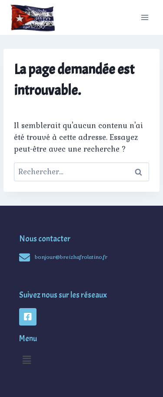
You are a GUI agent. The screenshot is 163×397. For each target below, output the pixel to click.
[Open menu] (144, 17)
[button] (26, 360)
